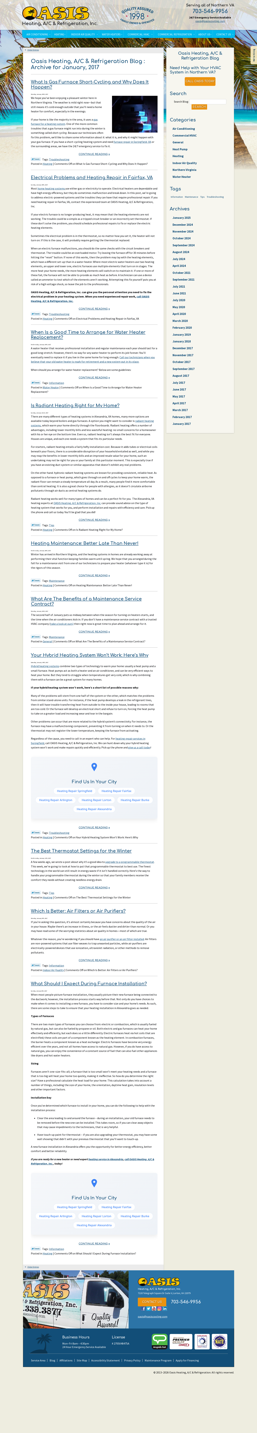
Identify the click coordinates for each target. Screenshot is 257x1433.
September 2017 (185, 390)
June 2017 (180, 413)
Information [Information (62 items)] (177, 204)
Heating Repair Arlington (55, 800)
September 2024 (185, 256)
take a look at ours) (61, 623)
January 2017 (182, 450)
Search (199, 108)
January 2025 (182, 227)
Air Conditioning (185, 132)
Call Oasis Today (200, 82)
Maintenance (57, 580)
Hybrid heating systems (45, 666)
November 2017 (184, 375)
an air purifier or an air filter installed (122, 939)
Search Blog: (181, 103)
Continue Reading (93, 154)
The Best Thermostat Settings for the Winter (81, 851)
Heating (48, 163)
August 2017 (182, 398)
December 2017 (184, 368)
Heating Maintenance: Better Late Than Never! (85, 543)
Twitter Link (35, 159)
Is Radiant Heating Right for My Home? (75, 405)
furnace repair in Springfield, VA (132, 142)
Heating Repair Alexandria (94, 809)
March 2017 (181, 435)
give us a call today (139, 747)
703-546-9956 (210, 11)
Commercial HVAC (185, 139)
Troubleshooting (59, 159)
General (47, 641)
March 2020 (181, 338)
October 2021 (182, 286)
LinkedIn (165, 1308)
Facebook (143, 1308)
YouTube (154, 1308)
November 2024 (184, 241)
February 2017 (183, 442)
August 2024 (182, 264)
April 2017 (180, 427)
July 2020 (180, 316)
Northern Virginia (185, 176)
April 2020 (180, 331)
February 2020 (183, 345)
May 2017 (179, 420)
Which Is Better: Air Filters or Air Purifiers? (78, 911)
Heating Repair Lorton (96, 800)
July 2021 (180, 301)
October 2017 (182, 383)
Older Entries (33, 50)
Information (56, 383)
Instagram (159, 1308)
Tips (51, 525)
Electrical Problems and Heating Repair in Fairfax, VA (92, 177)
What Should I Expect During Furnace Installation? (89, 983)
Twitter (148, 1308)
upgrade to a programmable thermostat (129, 862)
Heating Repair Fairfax (116, 791)
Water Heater (51, 387)
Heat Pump (181, 154)
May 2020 (179, 323)
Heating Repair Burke (135, 800)
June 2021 (180, 308)
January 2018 (182, 360)
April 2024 (180, 279)
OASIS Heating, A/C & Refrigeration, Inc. (77, 503)
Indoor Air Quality (53, 970)
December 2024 (184, 234)
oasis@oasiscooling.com (210, 21)
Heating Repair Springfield (74, 791)
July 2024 (180, 271)
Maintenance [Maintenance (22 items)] (191, 204)
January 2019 (182, 353)
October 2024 (182, 249)
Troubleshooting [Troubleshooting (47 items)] (215, 204)
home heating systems (51, 188)
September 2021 (185, 293)
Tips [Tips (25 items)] (202, 204)
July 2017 (180, 405)
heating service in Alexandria (105, 1159)
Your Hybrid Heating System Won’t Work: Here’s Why (89, 655)
